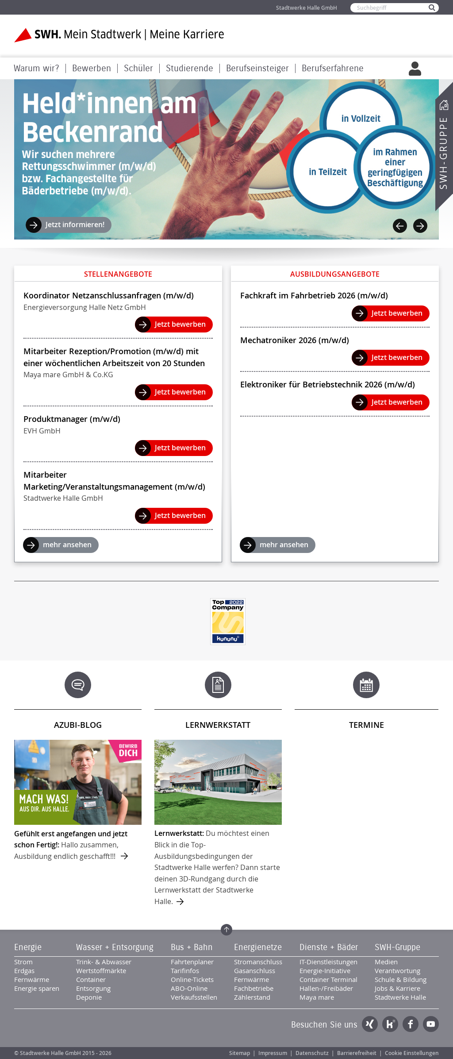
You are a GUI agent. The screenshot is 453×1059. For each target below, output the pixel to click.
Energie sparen (36, 988)
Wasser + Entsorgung (115, 947)
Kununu (390, 1024)
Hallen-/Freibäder (326, 988)
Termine (366, 724)
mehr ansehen (67, 544)
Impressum (272, 1053)
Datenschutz (312, 1053)
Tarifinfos (185, 970)
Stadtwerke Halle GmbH (306, 8)
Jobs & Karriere (397, 988)
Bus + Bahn (192, 947)
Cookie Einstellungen (412, 1053)
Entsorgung (93, 988)
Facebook (410, 1024)
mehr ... (78, 801)
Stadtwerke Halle (400, 997)
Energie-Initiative (324, 970)
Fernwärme (31, 979)
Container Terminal (328, 979)
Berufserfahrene (333, 68)
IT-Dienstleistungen (328, 961)
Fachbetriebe (253, 988)
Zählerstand (252, 997)
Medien (386, 961)
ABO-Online (189, 988)
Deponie (89, 997)
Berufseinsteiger (257, 68)
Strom (23, 961)
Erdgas (24, 970)
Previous (400, 226)
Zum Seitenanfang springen (226, 929)
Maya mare (316, 997)
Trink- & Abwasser (103, 961)
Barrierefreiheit (356, 1053)
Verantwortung (397, 970)
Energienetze (258, 947)
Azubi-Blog (78, 724)
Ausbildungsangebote (335, 274)
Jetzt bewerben (180, 324)
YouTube (431, 1024)
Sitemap (239, 1053)
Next (420, 226)
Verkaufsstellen (194, 997)
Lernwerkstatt (217, 724)
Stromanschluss (258, 961)
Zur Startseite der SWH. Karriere (119, 35)
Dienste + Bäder (328, 947)
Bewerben (91, 68)
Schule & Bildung (400, 979)
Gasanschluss (254, 970)
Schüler (138, 68)
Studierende (189, 68)
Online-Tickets (192, 979)
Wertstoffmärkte (101, 970)
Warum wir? (36, 68)
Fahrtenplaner (192, 961)
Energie (28, 947)
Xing (370, 1024)
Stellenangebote (118, 274)
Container (91, 979)
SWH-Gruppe (443, 153)
